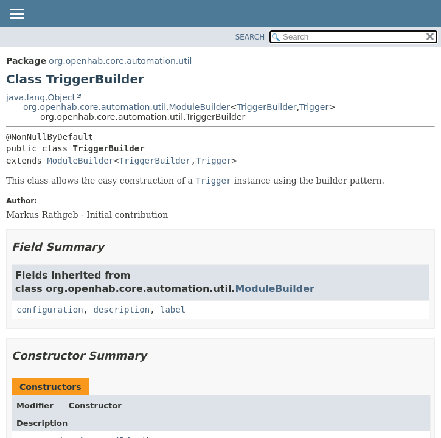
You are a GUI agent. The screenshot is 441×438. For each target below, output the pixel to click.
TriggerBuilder (267, 107)
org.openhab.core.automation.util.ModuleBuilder (126, 107)
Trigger (313, 107)
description (121, 310)
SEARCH (250, 37)
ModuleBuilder (80, 160)
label (173, 310)
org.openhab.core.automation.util (120, 61)
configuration (49, 310)
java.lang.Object (40, 97)
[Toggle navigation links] (16, 14)
